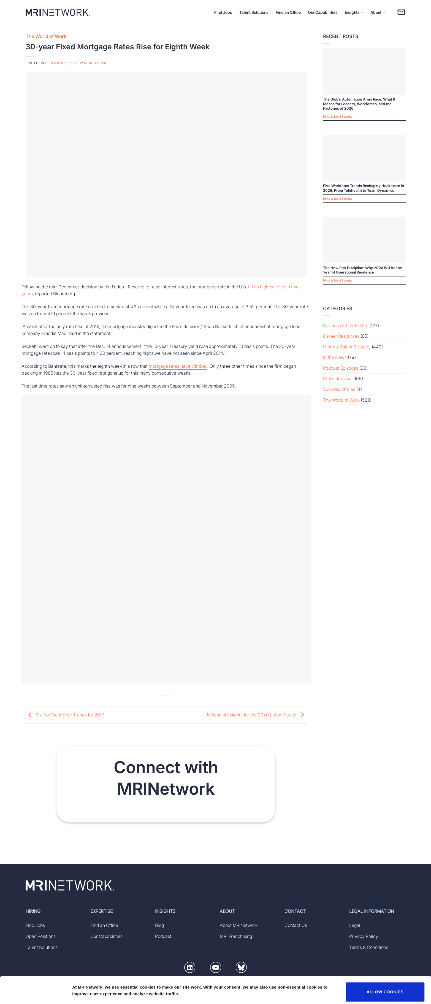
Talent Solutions (254, 12)
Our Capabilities (323, 12)
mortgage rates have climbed (178, 366)
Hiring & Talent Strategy (347, 347)
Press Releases (338, 378)
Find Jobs (223, 12)
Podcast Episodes (340, 368)
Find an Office (288, 12)
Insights (354, 12)
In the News (335, 357)
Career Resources (341, 336)
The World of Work (46, 36)
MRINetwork (95, 63)
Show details (85, 985)
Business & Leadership (345, 325)
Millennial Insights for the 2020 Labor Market (257, 714)
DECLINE (385, 987)
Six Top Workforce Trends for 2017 (65, 714)
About (377, 12)
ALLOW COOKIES (385, 966)
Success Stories (339, 389)
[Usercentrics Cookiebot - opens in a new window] (36, 993)
